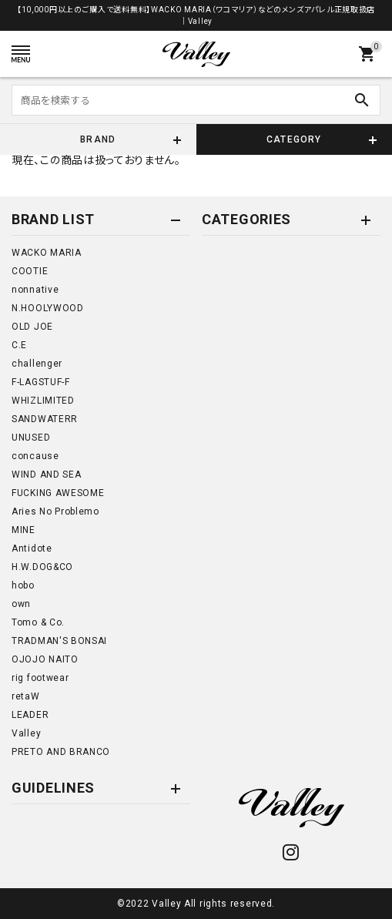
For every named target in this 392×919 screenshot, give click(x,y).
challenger (37, 363)
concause (35, 456)
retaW (26, 696)
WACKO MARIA (47, 252)
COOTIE (30, 271)
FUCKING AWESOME (58, 493)
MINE (23, 530)
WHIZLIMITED (43, 400)
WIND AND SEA (46, 474)
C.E (19, 345)
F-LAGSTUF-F (41, 382)
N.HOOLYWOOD (48, 308)
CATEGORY (294, 139)
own (21, 604)
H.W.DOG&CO (42, 567)
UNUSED (31, 437)
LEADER (30, 714)
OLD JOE (32, 326)
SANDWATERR (45, 419)
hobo (23, 585)
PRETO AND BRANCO (61, 751)
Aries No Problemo (55, 511)
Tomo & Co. (38, 622)
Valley (26, 733)
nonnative (35, 289)
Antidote (32, 548)
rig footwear (40, 677)
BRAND (98, 139)
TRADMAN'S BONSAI (59, 641)
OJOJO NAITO (45, 659)
